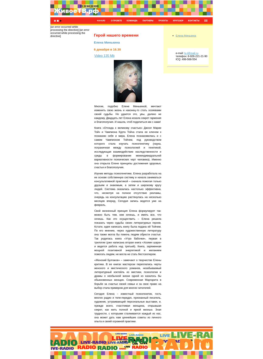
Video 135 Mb (104, 56)
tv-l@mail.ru (191, 53)
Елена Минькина (186, 35)
